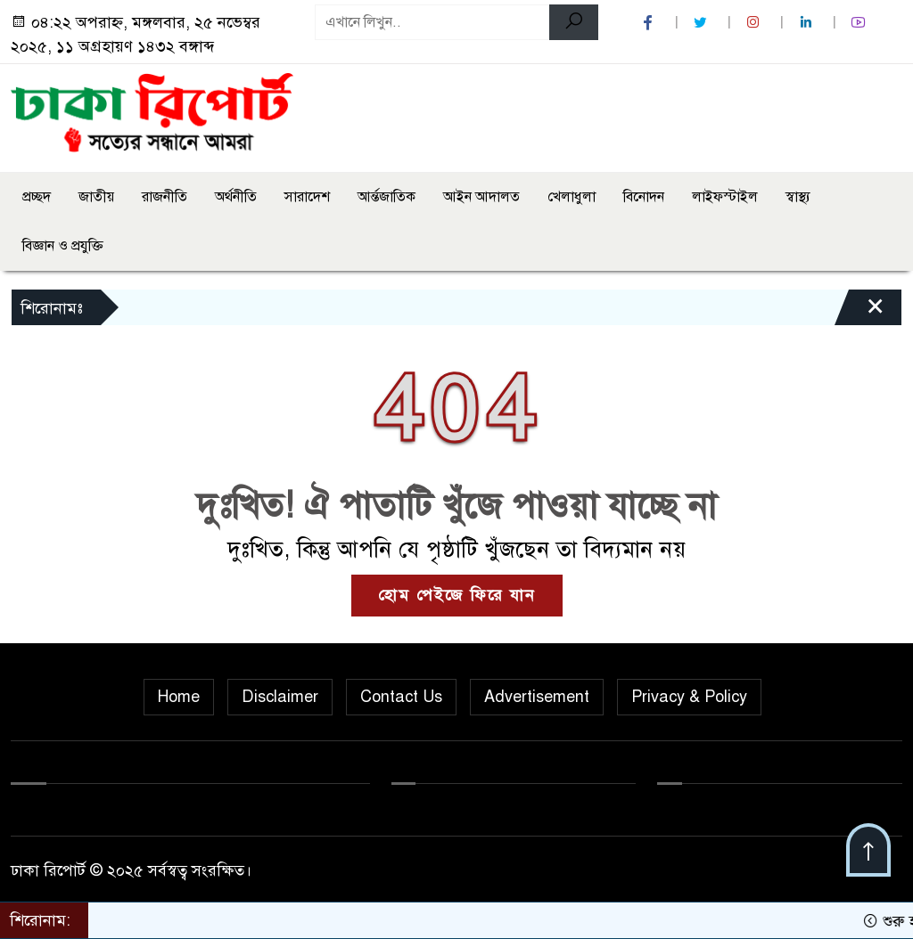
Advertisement (536, 696)
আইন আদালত (481, 197)
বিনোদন (643, 197)
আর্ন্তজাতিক (386, 197)
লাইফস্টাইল (725, 197)
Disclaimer (280, 696)
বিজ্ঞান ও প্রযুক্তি (62, 246)
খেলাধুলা (571, 197)
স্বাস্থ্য (798, 197)
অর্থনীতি (236, 197)
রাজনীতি (164, 197)
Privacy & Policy (689, 696)
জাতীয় (96, 197)
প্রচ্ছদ (36, 197)
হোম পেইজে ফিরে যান (457, 595)
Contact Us (401, 696)
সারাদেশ (307, 197)
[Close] (859, 312)
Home (179, 696)
